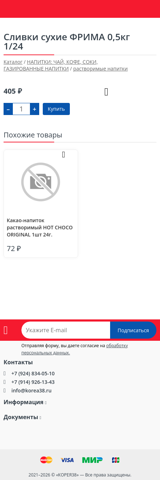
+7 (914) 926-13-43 (33, 382)
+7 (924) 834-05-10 (33, 373)
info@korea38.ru (31, 390)
